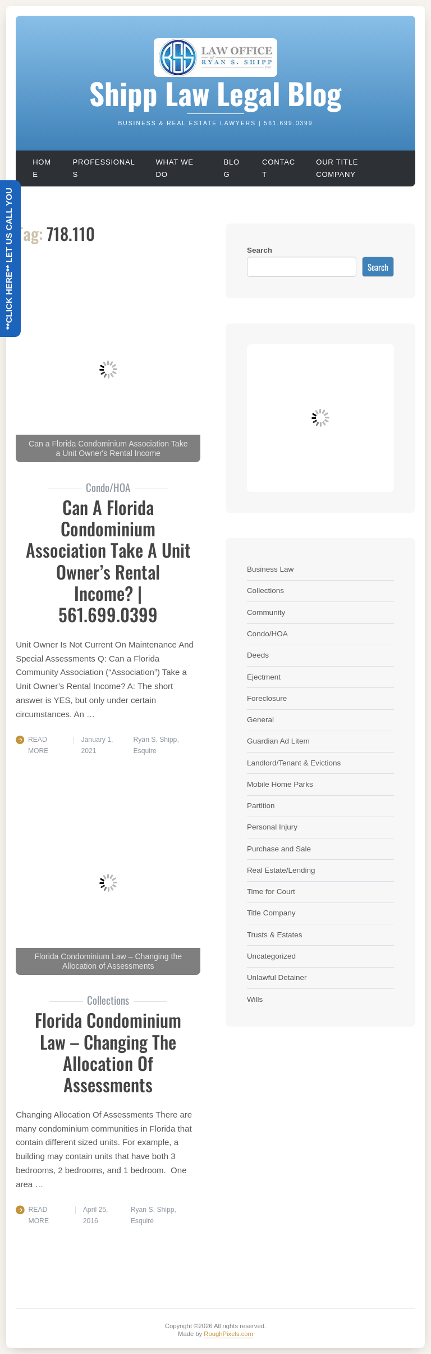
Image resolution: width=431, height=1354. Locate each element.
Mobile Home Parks (280, 784)
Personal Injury (272, 827)
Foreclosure (267, 698)
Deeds (258, 655)
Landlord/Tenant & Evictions (294, 763)
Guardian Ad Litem (278, 741)
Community (266, 612)
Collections (265, 590)
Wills (255, 999)
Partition (261, 805)
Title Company (271, 913)
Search (259, 250)
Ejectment (264, 677)
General (260, 719)
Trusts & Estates (274, 935)
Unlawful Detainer (277, 977)
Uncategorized (271, 956)
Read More (38, 745)
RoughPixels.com (228, 1333)
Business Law (270, 569)
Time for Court (271, 891)
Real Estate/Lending (281, 870)
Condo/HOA (267, 634)
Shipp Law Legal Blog (215, 93)
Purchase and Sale (279, 849)
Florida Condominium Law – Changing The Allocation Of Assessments (108, 1051)
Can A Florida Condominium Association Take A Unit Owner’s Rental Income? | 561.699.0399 (108, 560)
